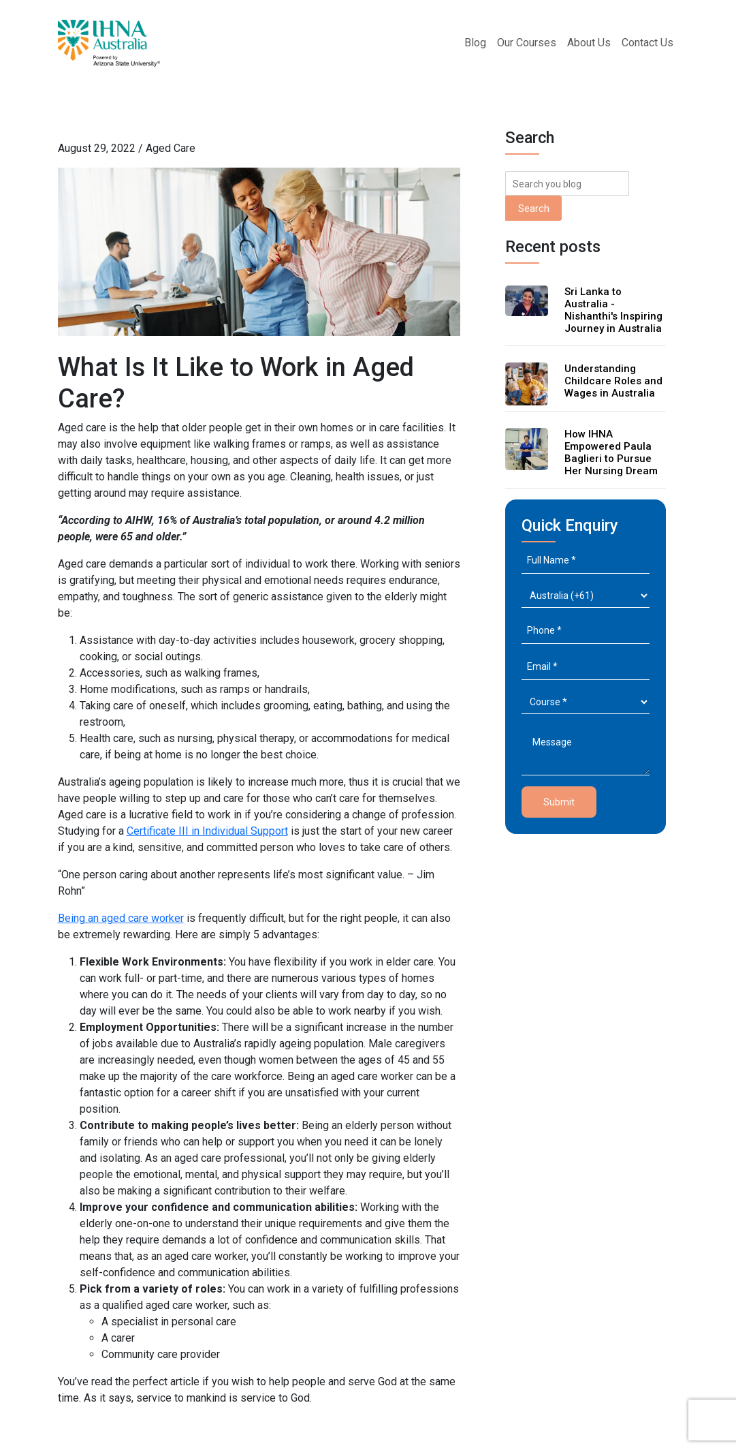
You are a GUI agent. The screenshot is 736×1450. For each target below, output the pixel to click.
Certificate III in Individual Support (207, 830)
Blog (475, 42)
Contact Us (647, 42)
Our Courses (526, 42)
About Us (589, 42)
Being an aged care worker (121, 918)
